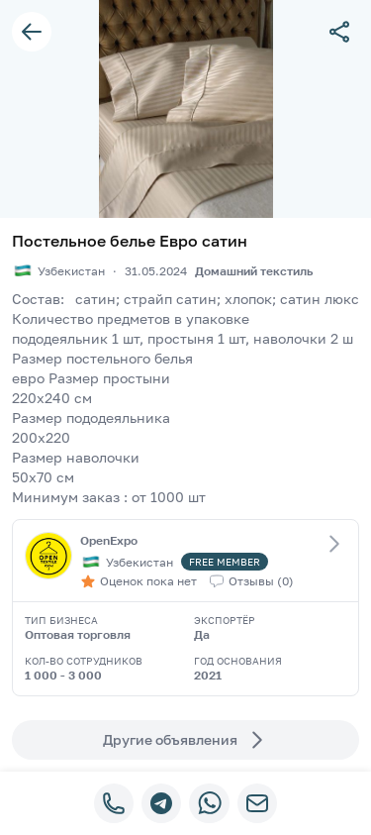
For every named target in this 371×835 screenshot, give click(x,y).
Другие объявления (186, 740)
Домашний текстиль (254, 270)
